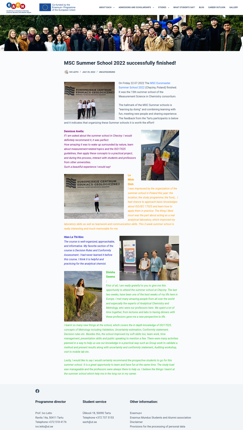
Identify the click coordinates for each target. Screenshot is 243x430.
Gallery (233, 7)
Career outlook (216, 7)
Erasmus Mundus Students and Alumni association (160, 417)
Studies (164, 8)
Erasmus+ (136, 413)
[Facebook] (37, 391)
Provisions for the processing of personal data (157, 426)
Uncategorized (107, 72)
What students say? (184, 7)
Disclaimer (136, 422)
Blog (201, 7)
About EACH (107, 8)
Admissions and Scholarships (137, 8)
